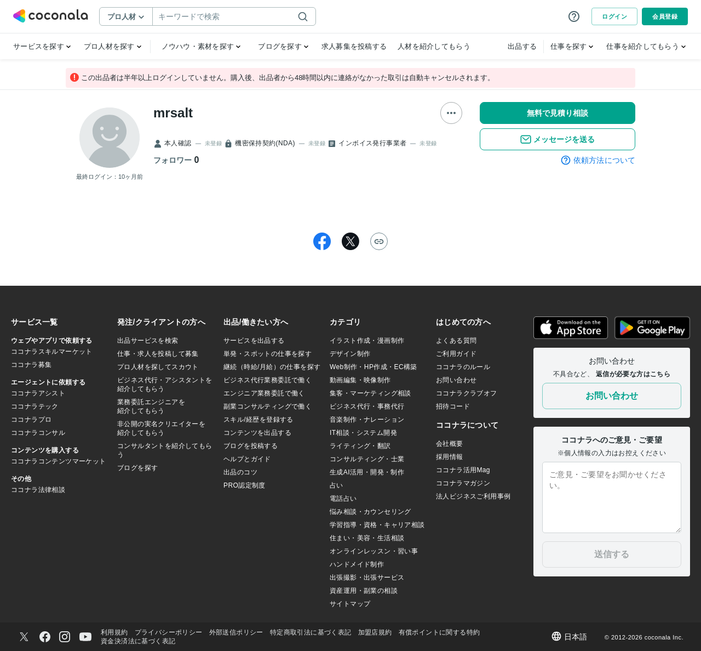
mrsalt (173, 112)
